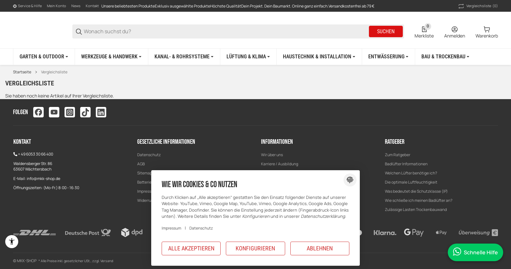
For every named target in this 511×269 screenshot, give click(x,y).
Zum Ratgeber (397, 154)
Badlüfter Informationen (406, 164)
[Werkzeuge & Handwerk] (111, 57)
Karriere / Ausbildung (279, 164)
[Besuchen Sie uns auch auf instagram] (70, 112)
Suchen (386, 31)
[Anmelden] (454, 31)
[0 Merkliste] (424, 31)
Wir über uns (272, 154)
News (75, 5)
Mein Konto (56, 5)
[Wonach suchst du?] (225, 31)
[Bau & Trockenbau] (445, 57)
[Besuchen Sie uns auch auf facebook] (38, 112)
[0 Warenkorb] (486, 31)
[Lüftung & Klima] (248, 57)
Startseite (22, 72)
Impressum (171, 228)
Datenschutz (149, 154)
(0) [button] (477, 6)
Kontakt (92, 5)
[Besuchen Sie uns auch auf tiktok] (85, 112)
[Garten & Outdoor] (44, 57)
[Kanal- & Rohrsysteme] (184, 57)
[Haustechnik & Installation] (319, 57)
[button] (397, 154)
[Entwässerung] (388, 57)
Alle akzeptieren (191, 248)
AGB (141, 164)
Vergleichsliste (54, 72)
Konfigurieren (255, 248)
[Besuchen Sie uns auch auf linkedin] (101, 112)
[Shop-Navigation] (27, 6)
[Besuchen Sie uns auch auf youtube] (54, 112)
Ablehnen (320, 248)
